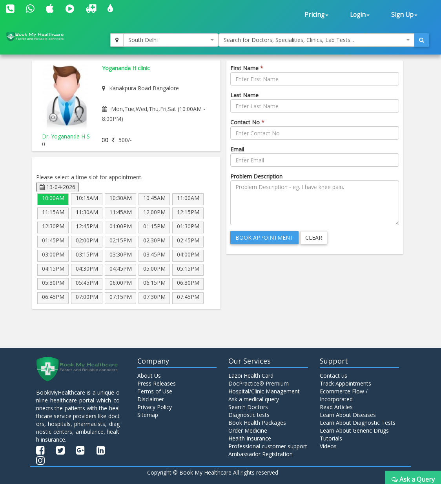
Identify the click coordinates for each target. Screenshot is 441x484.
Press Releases (156, 383)
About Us (149, 375)
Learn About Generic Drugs (354, 430)
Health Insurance (249, 438)
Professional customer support (267, 446)
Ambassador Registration (260, 454)
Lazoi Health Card (250, 375)
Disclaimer (150, 399)
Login (360, 15)
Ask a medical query (253, 399)
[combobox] (171, 40)
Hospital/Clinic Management (264, 391)
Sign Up (404, 15)
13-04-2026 (57, 187)
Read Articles (336, 407)
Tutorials (331, 438)
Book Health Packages (257, 422)
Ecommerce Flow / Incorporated (344, 395)
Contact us (333, 375)
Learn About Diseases (348, 414)
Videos (328, 446)
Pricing (316, 15)
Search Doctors (248, 407)
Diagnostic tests (249, 414)
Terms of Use (154, 391)
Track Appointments (345, 383)
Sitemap (147, 414)
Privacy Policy (154, 407)
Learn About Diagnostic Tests (357, 422)
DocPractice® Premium (258, 383)
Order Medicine (247, 430)
